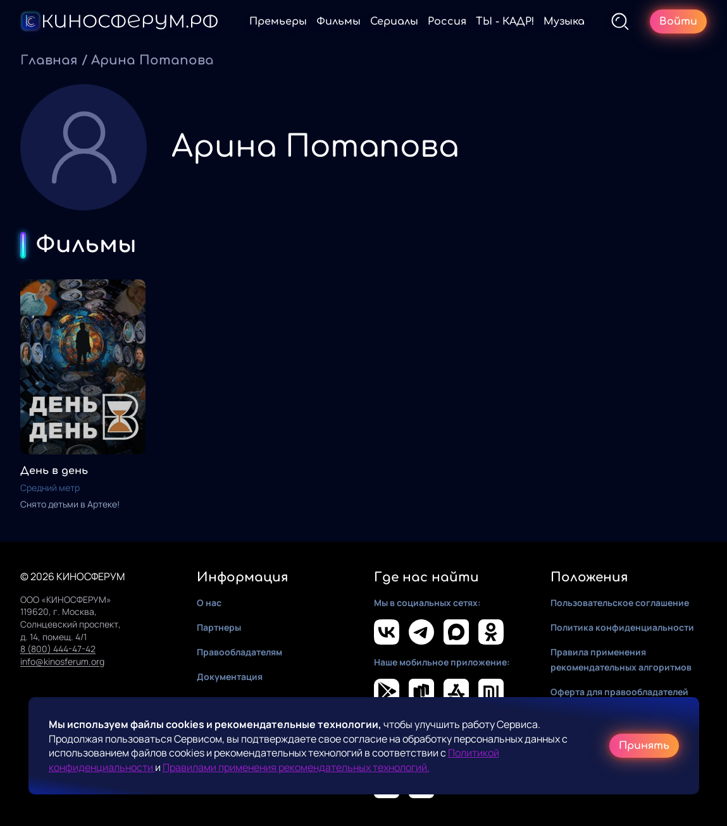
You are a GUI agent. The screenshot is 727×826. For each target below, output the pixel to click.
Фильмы (338, 21)
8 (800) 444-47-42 (58, 649)
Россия (447, 21)
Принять (644, 745)
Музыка (564, 21)
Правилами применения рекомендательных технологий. (296, 767)
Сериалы (394, 21)
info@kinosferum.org (62, 661)
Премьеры (278, 21)
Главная (49, 60)
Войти (678, 21)
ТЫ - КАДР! (505, 21)
